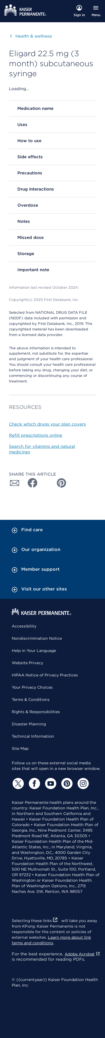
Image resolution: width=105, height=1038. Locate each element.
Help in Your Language (34, 650)
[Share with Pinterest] (61, 482)
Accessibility (24, 626)
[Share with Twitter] (46, 482)
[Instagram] (82, 783)
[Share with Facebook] (30, 482)
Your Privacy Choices (32, 687)
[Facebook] (33, 783)
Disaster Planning (29, 724)
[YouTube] (49, 783)
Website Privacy (27, 663)
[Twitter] (17, 783)
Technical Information (33, 736)
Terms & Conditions (31, 699)
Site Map (20, 748)
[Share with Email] (14, 482)
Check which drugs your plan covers (47, 424)
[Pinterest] (66, 783)
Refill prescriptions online (35, 435)
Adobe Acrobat (82, 954)
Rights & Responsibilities (36, 712)
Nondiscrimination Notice (37, 638)
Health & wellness (29, 36)
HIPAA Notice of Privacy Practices (45, 675)
